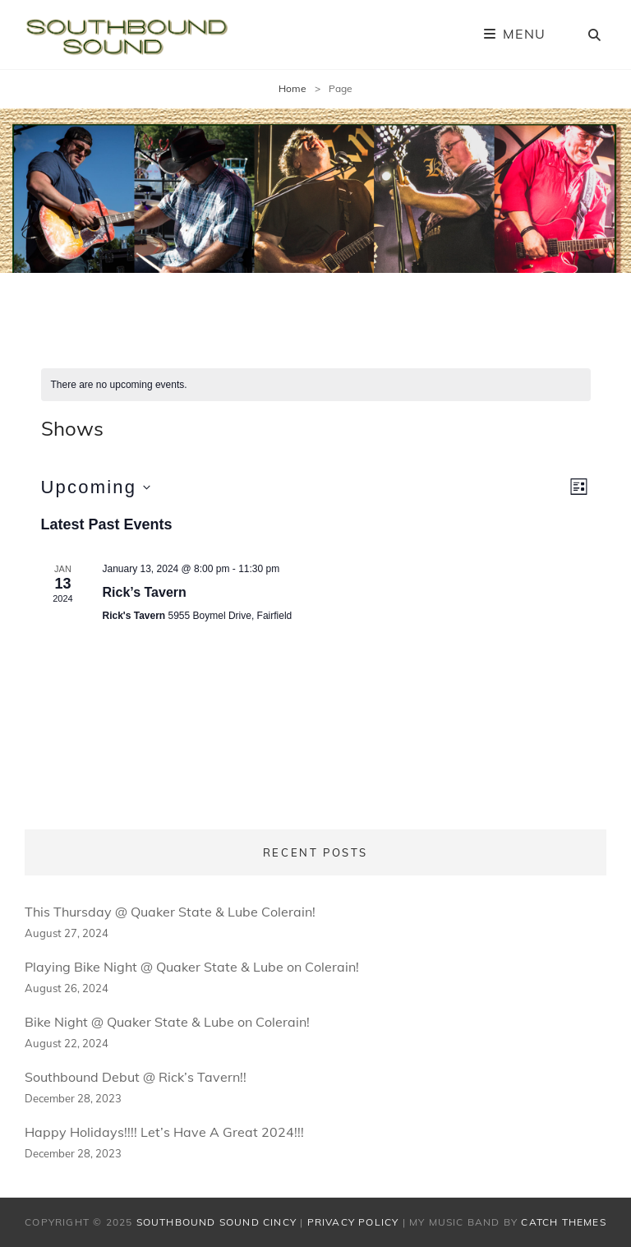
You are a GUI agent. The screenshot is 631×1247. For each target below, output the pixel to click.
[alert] (316, 385)
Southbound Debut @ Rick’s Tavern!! (135, 1077)
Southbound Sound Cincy (216, 1222)
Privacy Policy (353, 1222)
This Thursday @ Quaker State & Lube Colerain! (170, 911)
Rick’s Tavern (145, 592)
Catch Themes (563, 1222)
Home (292, 88)
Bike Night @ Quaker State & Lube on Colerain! (167, 1022)
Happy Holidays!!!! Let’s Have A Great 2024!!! (164, 1132)
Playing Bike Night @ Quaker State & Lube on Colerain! (192, 966)
